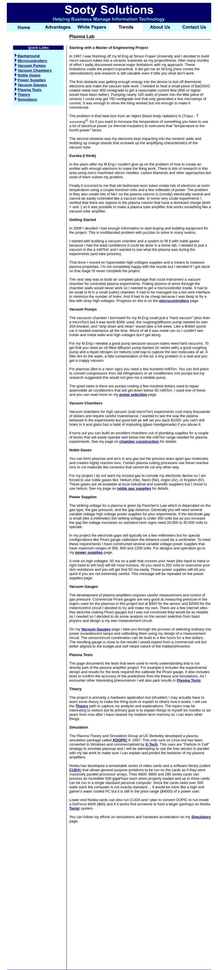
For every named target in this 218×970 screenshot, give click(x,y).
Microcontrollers (31, 61)
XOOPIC (119, 740)
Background (27, 56)
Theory (22, 94)
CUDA (74, 770)
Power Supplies (30, 80)
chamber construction (139, 441)
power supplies (89, 552)
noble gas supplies (134, 488)
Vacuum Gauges (31, 85)
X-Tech (151, 744)
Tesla (74, 808)
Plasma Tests (28, 90)
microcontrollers (174, 301)
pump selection (133, 394)
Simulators (26, 99)
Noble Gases (28, 75)
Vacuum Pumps (30, 65)
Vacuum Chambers (33, 70)
